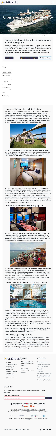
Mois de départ (6, 75)
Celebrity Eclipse (28, 115)
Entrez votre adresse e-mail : (11, 395)
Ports (3, 92)
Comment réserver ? (42, 362)
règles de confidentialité (28, 418)
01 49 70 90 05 (24, 369)
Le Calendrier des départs (29, 58)
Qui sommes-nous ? (11, 378)
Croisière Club (12, 429)
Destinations (5, 96)
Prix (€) (6, 82)
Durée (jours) (6, 87)
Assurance (40, 371)
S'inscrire (48, 398)
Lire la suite (9, 58)
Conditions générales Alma (44, 380)
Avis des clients (45, 58)
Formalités (40, 369)
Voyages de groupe (42, 366)
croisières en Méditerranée (26, 344)
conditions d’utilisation (39, 418)
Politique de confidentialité (44, 373)
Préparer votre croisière (43, 364)
